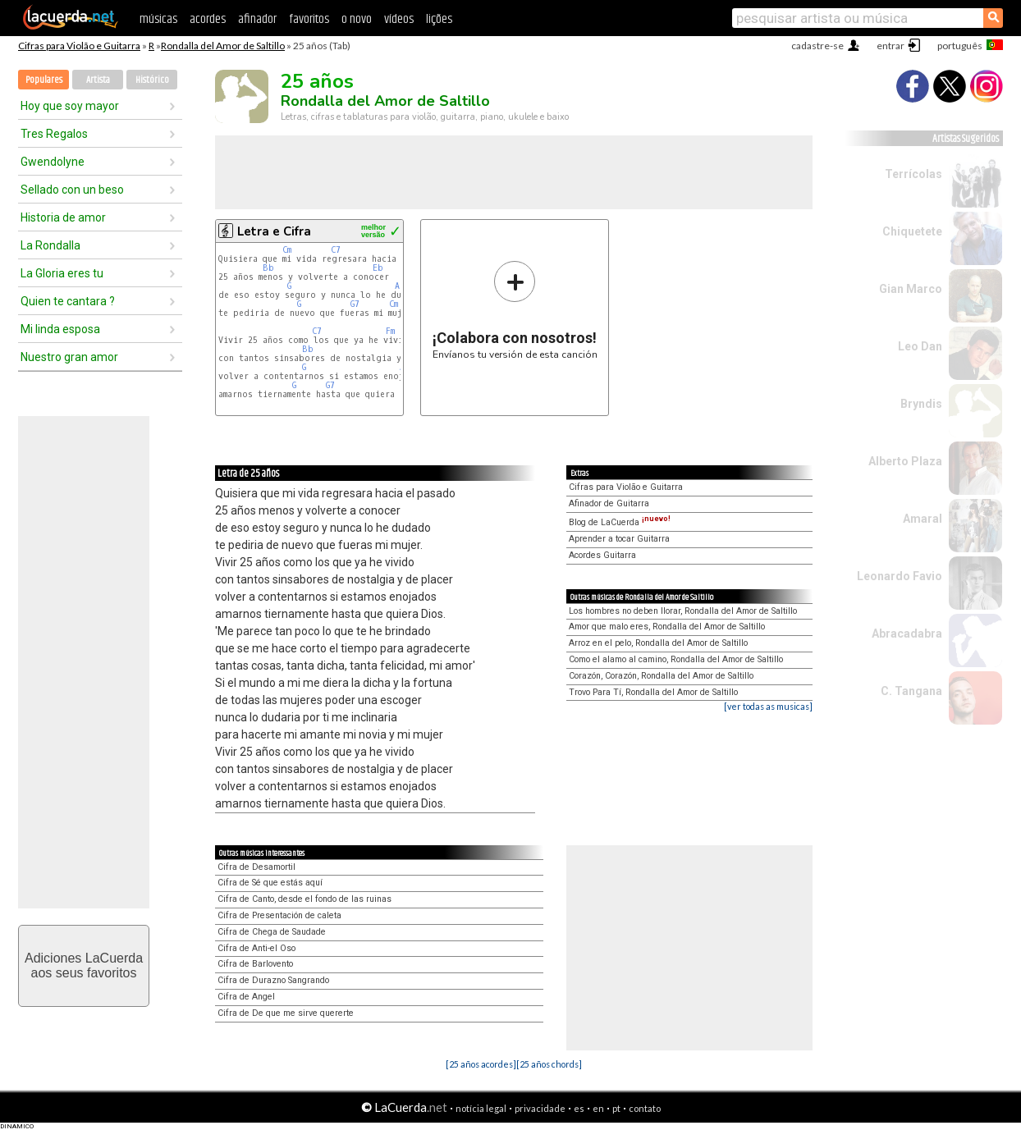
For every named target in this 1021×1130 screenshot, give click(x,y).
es (579, 1108)
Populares (43, 80)
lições (439, 19)
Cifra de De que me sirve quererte (285, 1013)
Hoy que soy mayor (70, 105)
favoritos (309, 19)
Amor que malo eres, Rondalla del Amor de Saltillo (667, 626)
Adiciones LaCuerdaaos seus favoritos (84, 965)
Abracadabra (907, 633)
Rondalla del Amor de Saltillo (223, 45)
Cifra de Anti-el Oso (256, 948)
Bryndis (921, 403)
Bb (268, 268)
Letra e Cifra (274, 231)
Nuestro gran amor (69, 357)
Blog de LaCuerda (620, 522)
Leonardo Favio (899, 576)
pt (616, 1108)
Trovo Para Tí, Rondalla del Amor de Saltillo (653, 692)
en (598, 1108)
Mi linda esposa (60, 329)
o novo (356, 19)
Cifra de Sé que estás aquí (270, 882)
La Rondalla (50, 245)
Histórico (152, 80)
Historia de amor (63, 217)
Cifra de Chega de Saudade (271, 931)
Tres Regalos (54, 133)
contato (645, 1108)
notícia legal (481, 1108)
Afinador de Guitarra (609, 503)
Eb (378, 268)
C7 (336, 250)
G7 (354, 304)
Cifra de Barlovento (255, 963)
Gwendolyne (53, 161)
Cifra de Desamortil (256, 867)
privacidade (540, 1108)
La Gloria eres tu (62, 273)
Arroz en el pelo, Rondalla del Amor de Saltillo (658, 643)
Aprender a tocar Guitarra (619, 538)
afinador (257, 19)
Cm (286, 250)
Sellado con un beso (72, 189)
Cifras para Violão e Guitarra (79, 45)
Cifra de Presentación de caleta (279, 915)
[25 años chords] (549, 1064)
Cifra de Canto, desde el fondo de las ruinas (304, 899)
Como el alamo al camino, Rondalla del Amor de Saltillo (676, 659)
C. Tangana (911, 691)
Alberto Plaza (905, 461)
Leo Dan (920, 346)
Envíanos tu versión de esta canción (515, 309)
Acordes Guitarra (602, 555)
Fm (390, 331)
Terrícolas (913, 174)
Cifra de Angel (246, 996)
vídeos (399, 19)
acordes (208, 19)
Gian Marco (910, 288)
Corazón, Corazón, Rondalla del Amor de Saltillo (661, 675)
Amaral (922, 518)
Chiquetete (912, 231)
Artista (98, 80)
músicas (158, 19)
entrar (890, 45)
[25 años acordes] (481, 1064)
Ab (400, 286)
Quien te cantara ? (68, 301)
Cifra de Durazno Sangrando (273, 980)
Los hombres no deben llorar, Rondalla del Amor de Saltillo (683, 611)
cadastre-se (817, 45)
